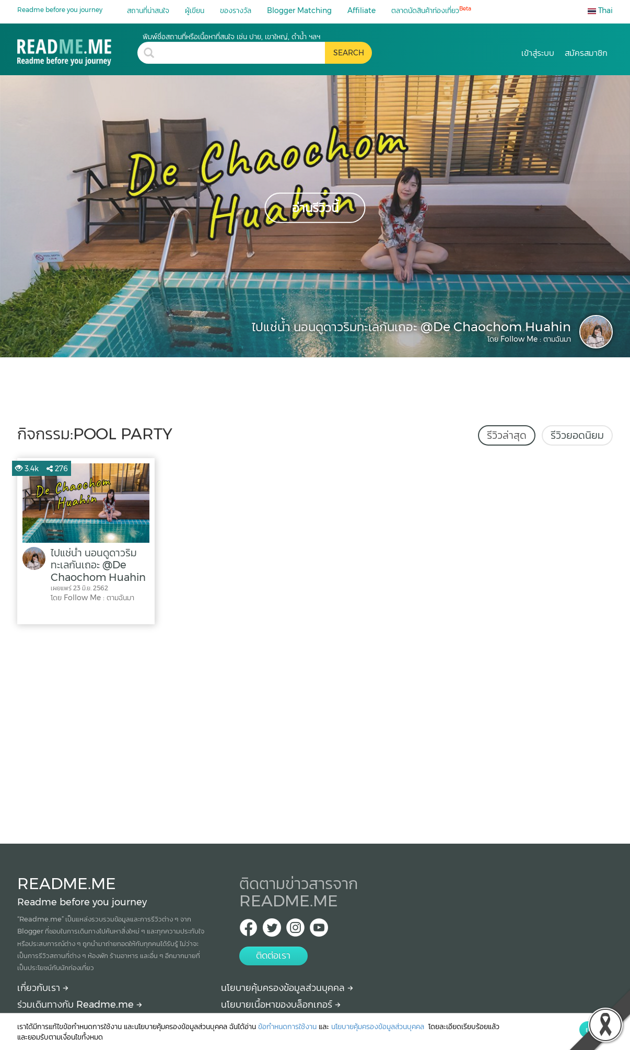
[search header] (242, 53)
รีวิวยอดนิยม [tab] (577, 435)
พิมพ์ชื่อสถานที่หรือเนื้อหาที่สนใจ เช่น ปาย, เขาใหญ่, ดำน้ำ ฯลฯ (231, 36)
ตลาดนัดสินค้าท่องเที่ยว (431, 10)
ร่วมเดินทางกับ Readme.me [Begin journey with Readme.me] (79, 1004)
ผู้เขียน (194, 10)
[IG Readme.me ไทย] (295, 931)
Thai (600, 10)
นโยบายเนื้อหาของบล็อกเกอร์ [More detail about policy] (281, 1004)
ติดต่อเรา (273, 955)
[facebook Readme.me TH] (248, 931)
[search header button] (348, 53)
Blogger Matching (299, 10)
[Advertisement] (315, 731)
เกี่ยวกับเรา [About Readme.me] (42, 988)
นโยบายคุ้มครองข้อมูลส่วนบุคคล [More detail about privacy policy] (287, 988)
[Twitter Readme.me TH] (272, 931)
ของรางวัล (235, 10)
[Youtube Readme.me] (319, 931)
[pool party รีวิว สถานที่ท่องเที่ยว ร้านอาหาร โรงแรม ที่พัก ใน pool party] (77, 48)
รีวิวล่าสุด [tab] (507, 435)
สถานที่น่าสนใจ (148, 10)
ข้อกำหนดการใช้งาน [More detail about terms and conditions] (287, 1026)
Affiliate (361, 10)
